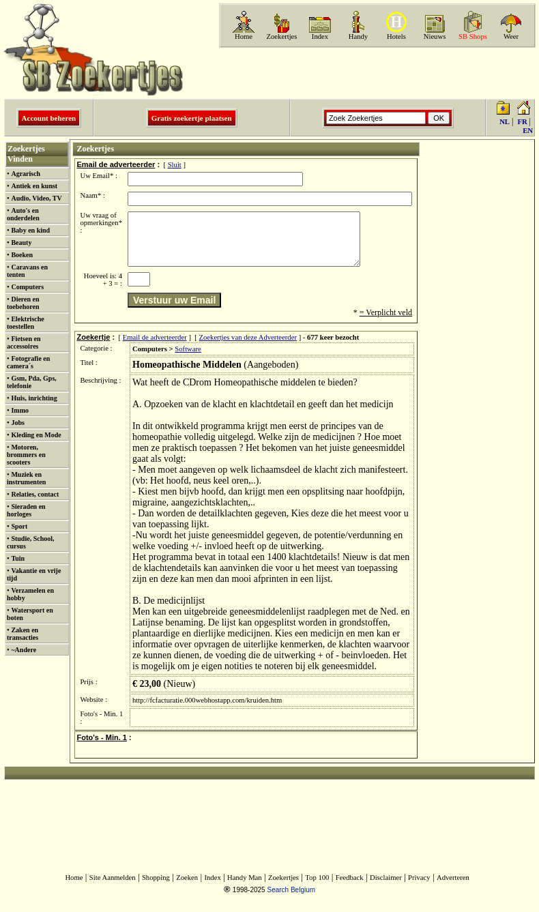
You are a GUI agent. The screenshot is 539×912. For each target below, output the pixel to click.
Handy (358, 36)
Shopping (156, 888)
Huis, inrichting (34, 398)
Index (320, 36)
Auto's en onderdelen (23, 214)
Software (188, 359)
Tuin (18, 558)
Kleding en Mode (36, 435)
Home (243, 36)
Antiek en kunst (34, 186)
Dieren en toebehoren (23, 302)
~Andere (23, 649)
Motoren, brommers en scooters (26, 454)
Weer (511, 36)
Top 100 (317, 888)
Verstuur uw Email (174, 310)
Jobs (17, 422)
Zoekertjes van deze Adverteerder (248, 347)
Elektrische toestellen (25, 322)
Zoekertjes (282, 36)
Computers (27, 287)
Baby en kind (30, 230)
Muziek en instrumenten (26, 478)
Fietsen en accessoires (23, 342)
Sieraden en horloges (26, 510)
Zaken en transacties (22, 633)
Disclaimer (386, 888)
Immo (20, 410)
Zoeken (187, 888)
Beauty (21, 242)
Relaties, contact (35, 494)
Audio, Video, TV (36, 198)
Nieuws (435, 36)
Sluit (174, 164)
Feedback (350, 888)
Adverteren (453, 888)
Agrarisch (25, 173)
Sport (19, 526)
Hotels (396, 36)
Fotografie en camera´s (28, 362)
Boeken (22, 255)
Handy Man (244, 888)
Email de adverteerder (155, 347)
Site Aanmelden (112, 888)
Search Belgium (291, 900)
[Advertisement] (376, 73)
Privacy (419, 888)
